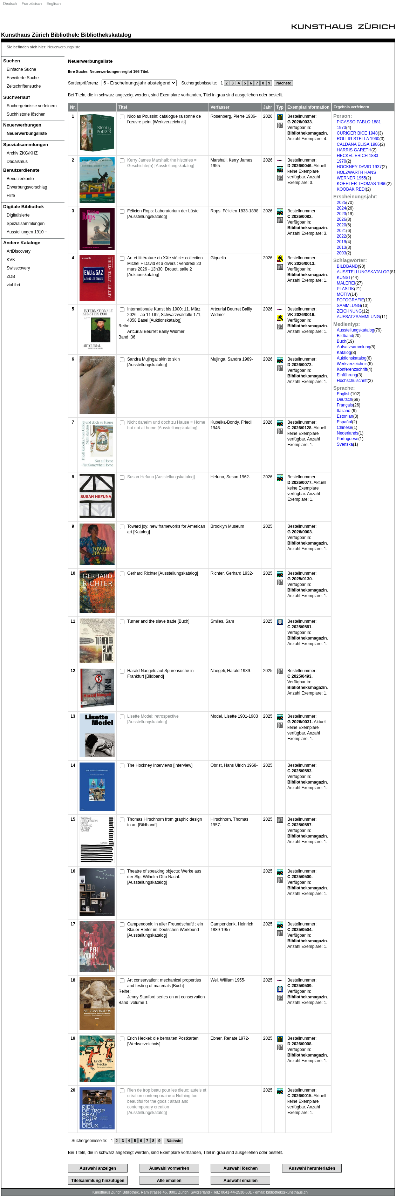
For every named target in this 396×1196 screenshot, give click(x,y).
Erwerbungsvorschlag (27, 187)
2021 (341, 230)
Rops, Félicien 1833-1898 (235, 211)
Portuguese (347, 438)
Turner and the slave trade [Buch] (158, 621)
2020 (341, 225)
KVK (11, 259)
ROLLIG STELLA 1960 (358, 138)
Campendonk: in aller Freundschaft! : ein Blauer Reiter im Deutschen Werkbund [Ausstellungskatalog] (165, 930)
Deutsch (10, 3)
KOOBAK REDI (351, 189)
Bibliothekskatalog (106, 35)
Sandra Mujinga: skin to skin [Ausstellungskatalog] (153, 362)
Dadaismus (17, 161)
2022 (341, 236)
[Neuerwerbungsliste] (33, 133)
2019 (341, 241)
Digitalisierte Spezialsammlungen (26, 219)
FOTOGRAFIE (350, 300)
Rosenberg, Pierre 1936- (234, 116)
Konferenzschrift (352, 369)
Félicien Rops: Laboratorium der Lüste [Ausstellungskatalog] (162, 214)
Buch (341, 341)
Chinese (344, 427)
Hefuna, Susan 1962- (230, 476)
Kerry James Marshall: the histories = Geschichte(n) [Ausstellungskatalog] (162, 163)
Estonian (345, 416)
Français (345, 405)
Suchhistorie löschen (26, 114)
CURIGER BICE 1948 (357, 133)
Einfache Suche (21, 69)
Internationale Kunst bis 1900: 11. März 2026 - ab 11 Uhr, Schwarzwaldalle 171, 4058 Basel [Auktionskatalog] (164, 315)
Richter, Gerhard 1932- (232, 573)
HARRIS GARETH (354, 150)
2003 (341, 253)
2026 (341, 219)
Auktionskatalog (352, 358)
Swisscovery (18, 268)
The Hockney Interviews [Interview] (159, 765)
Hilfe (11, 195)
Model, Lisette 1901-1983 (234, 716)
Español (344, 421)
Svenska (345, 444)
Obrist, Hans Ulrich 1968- (234, 765)
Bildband (345, 335)
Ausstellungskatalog (355, 330)
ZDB (11, 276)
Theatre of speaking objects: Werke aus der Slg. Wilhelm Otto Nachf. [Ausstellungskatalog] (164, 877)
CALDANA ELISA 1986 (358, 144)
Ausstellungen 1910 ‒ (27, 232)
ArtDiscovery (18, 251)
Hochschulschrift (352, 380)
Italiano (344, 410)
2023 (341, 213)
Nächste (283, 83)
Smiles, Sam (222, 621)
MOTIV (343, 294)
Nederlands (347, 433)
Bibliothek (64, 35)
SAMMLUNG (349, 305)
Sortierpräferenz (83, 83)
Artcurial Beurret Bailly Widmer (155, 331)
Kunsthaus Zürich (25, 35)
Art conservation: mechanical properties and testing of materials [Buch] (164, 983)
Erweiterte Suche (23, 77)
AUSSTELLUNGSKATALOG (363, 271)
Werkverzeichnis (352, 363)
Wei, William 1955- (228, 980)
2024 (341, 208)
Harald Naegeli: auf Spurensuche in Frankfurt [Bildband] (160, 673)
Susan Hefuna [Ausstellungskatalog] (161, 476)
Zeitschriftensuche (24, 86)
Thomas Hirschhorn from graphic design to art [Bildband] (164, 822)
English (343, 393)
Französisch (32, 3)
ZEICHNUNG (349, 311)
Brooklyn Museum (227, 526)
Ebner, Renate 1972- (230, 1038)
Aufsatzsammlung (353, 346)
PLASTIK (345, 288)
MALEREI (346, 283)
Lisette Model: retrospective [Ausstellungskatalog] (153, 719)
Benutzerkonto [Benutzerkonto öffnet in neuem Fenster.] (20, 178)
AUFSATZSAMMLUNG (358, 316)
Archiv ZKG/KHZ (22, 153)
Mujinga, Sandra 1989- (232, 359)
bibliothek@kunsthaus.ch (287, 1192)
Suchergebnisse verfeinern (32, 105)
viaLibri (13, 284)
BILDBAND (347, 266)
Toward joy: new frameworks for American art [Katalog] (166, 529)
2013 (341, 247)
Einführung (347, 375)
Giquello (218, 257)
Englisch (54, 3)
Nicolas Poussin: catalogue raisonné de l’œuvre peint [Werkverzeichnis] (164, 119)
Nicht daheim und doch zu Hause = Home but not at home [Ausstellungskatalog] (166, 425)
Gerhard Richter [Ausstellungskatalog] (162, 573)
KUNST (344, 277)
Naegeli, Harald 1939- (231, 670)
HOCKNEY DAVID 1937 (359, 166)
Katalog (344, 352)
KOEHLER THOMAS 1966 (362, 183)
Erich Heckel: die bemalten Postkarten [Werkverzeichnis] (162, 1041)
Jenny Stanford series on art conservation (166, 997)
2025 (341, 202)
